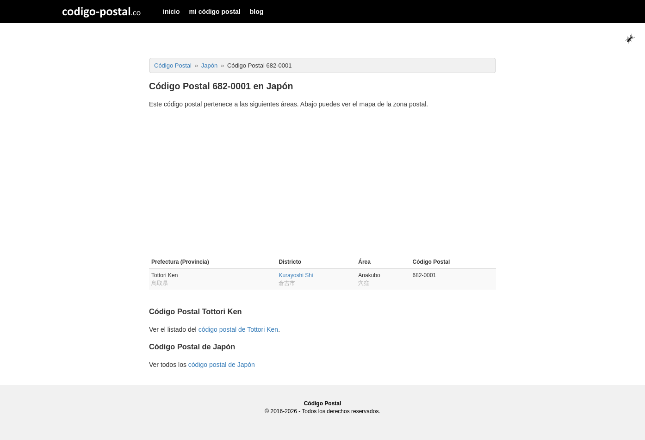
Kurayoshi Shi (296, 275)
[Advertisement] (322, 184)
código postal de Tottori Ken (238, 329)
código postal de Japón (221, 364)
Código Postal (322, 403)
